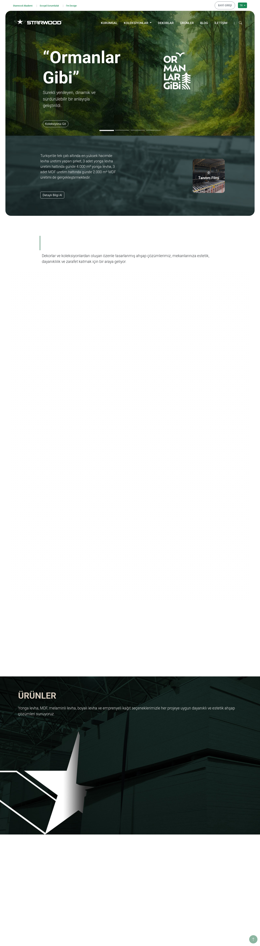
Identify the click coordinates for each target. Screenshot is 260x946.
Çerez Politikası (26, 872)
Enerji (210, 853)
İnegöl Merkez (215, 883)
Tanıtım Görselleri (74, 872)
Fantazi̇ (116, 898)
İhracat (68, 858)
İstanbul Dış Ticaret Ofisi (221, 903)
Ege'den (164, 853)
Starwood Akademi (24, 5)
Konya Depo (214, 907)
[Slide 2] (122, 129)
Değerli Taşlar (167, 892)
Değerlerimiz (72, 848)
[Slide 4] (153, 129)
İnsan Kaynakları (74, 877)
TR (241, 4)
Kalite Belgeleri (73, 853)
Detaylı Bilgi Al (52, 194)
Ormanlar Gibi (167, 844)
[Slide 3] (138, 129)
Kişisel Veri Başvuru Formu (32, 867)
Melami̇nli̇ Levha (121, 853)
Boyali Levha (119, 858)
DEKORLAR (166, 22)
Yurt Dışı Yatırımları (75, 863)
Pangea (163, 863)
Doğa (162, 868)
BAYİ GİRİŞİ (226, 5)
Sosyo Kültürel (215, 858)
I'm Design (80, 5)
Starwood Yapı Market (77, 868)
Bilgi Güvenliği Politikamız (32, 857)
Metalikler (165, 896)
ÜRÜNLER (187, 22)
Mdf (114, 848)
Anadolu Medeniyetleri (172, 872)
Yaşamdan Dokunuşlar (172, 882)
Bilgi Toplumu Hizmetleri (31, 877)
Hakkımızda (71, 844)
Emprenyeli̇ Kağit (122, 863)
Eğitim (210, 844)
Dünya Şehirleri (168, 901)
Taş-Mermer (119, 893)
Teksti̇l (115, 903)
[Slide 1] (106, 129)
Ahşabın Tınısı (167, 877)
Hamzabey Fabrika (218, 893)
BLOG (204, 22)
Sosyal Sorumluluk (55, 5)
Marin (162, 858)
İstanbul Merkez (216, 898)
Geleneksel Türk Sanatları (174, 887)
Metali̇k (116, 912)
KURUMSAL (109, 22)
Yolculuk (164, 848)
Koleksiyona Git (56, 123)
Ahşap (115, 888)
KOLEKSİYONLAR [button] (136, 22)
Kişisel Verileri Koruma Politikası (36, 862)
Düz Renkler (119, 907)
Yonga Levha (119, 844)
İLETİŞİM (220, 22)
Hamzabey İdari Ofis (219, 888)
